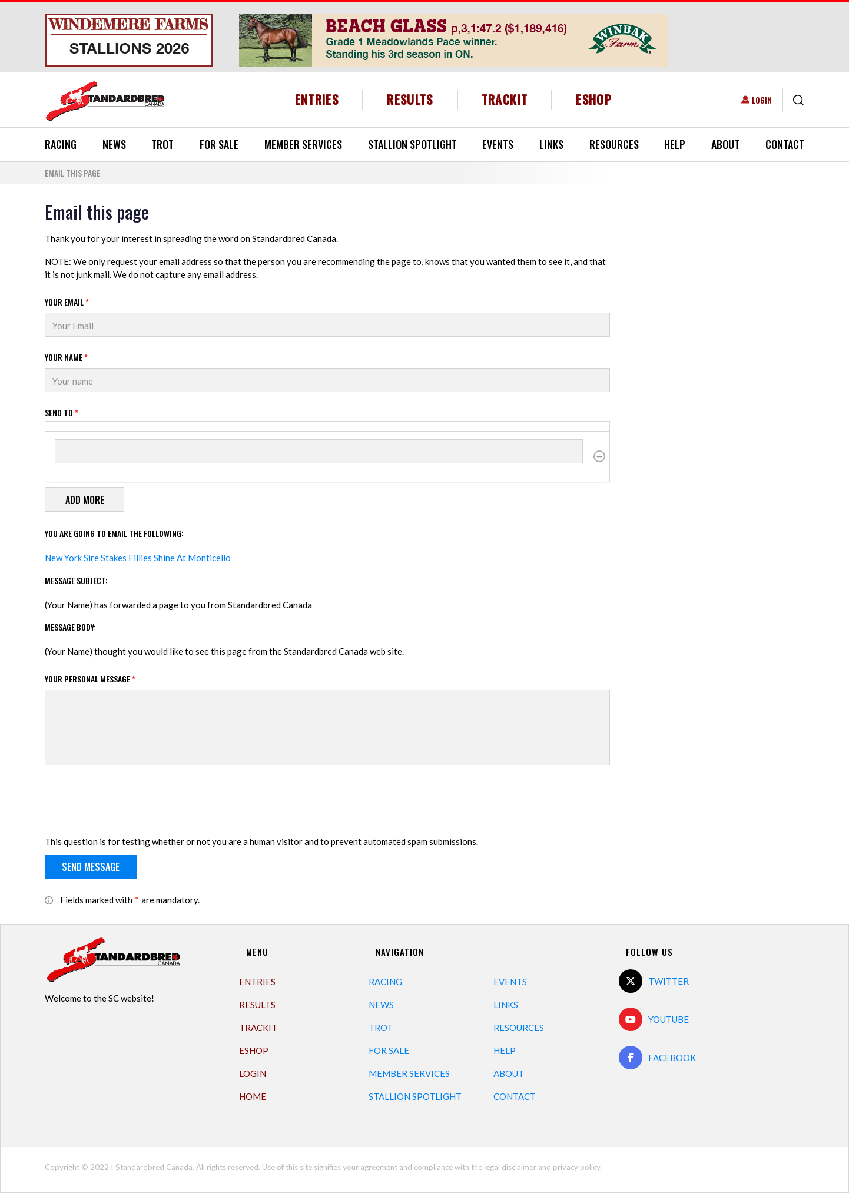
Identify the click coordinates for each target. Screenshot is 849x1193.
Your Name (66, 357)
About (725, 144)
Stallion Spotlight (412, 144)
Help (674, 144)
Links (551, 144)
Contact (784, 144)
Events (497, 144)
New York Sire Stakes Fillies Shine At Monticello (138, 557)
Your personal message (90, 678)
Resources (614, 144)
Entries (317, 99)
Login (762, 100)
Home (252, 1096)
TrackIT (505, 99)
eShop (594, 99)
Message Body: (70, 627)
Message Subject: (76, 580)
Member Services (303, 144)
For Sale (219, 144)
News (114, 144)
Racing (61, 144)
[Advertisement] (716, 378)
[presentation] (134, 803)
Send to (61, 412)
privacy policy (576, 1167)
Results (410, 99)
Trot (162, 144)
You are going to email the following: (114, 533)
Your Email (67, 302)
